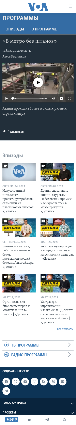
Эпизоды (15, 29)
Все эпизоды (65, 329)
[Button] (13, 133)
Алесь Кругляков (14, 56)
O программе (44, 29)
